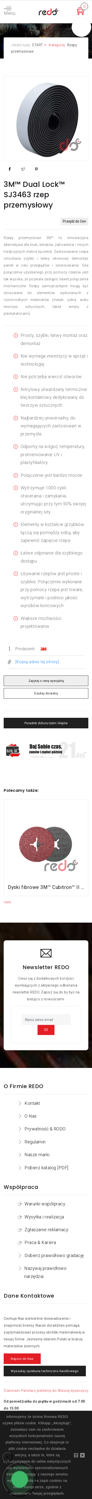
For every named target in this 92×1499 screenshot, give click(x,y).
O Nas (31, 1116)
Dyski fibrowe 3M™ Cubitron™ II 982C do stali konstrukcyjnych (46, 887)
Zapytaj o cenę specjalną (46, 681)
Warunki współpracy (45, 1203)
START (37, 45)
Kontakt (32, 1103)
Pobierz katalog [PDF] (46, 1167)
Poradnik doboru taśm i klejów (46, 723)
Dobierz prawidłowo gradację (54, 1255)
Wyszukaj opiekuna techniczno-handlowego (45, 1371)
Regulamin (35, 1141)
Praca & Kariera (40, 1242)
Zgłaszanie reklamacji (46, 1229)
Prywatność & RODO (45, 1128)
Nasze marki (37, 1154)
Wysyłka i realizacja (44, 1216)
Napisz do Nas (22, 1359)
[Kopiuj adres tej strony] (37, 662)
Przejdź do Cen (74, 221)
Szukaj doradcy (46, 693)
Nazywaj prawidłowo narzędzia (45, 1272)
